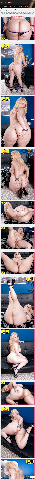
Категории (26, 6)
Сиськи (5, 6)
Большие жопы (8, 10)
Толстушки (12, 10)
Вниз (30, 477)
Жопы (14, 6)
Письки (10, 6)
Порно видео (19, 6)
